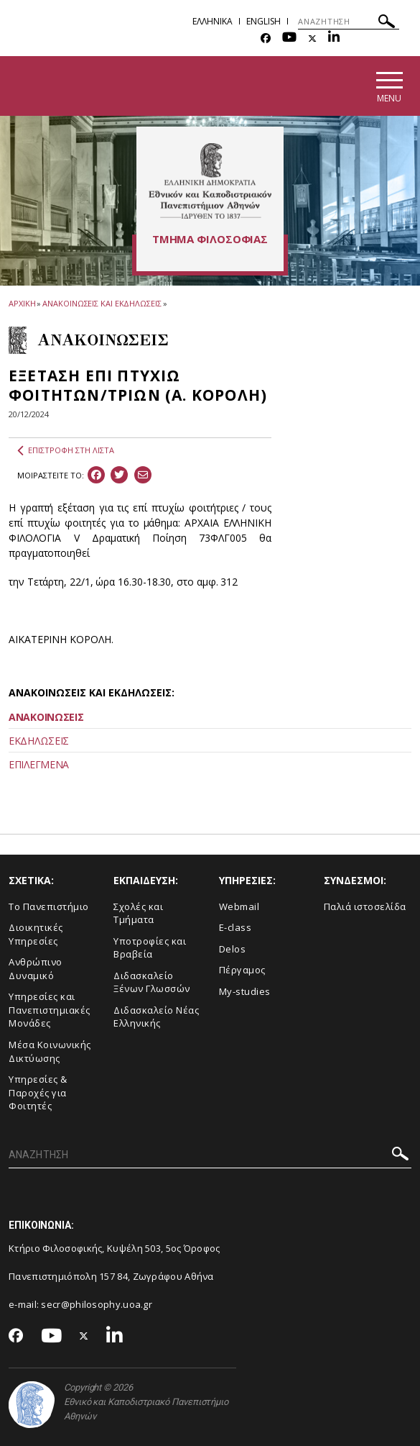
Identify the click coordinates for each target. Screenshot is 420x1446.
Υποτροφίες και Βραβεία (149, 948)
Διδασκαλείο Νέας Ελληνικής (156, 1017)
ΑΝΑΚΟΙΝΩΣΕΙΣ (46, 717)
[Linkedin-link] (334, 38)
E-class (235, 927)
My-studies (245, 991)
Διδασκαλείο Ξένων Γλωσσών (151, 982)
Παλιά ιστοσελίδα (365, 906)
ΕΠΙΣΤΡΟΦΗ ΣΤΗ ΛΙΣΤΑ (65, 450)
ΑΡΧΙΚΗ (22, 303)
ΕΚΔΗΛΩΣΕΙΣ (39, 740)
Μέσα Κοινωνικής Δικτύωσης (50, 1051)
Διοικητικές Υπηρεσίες (36, 934)
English (263, 21)
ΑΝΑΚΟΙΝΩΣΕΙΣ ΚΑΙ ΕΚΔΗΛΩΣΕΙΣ (101, 303)
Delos (232, 948)
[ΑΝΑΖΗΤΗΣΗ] (348, 21)
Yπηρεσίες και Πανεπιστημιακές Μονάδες (49, 1009)
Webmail (239, 906)
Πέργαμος (242, 969)
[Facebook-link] (266, 38)
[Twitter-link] (312, 38)
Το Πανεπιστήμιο (49, 906)
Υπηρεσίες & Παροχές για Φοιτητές (38, 1092)
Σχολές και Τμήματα (138, 913)
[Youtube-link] (289, 38)
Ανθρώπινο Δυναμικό (35, 968)
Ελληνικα (212, 21)
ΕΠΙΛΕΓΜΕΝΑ (39, 764)
